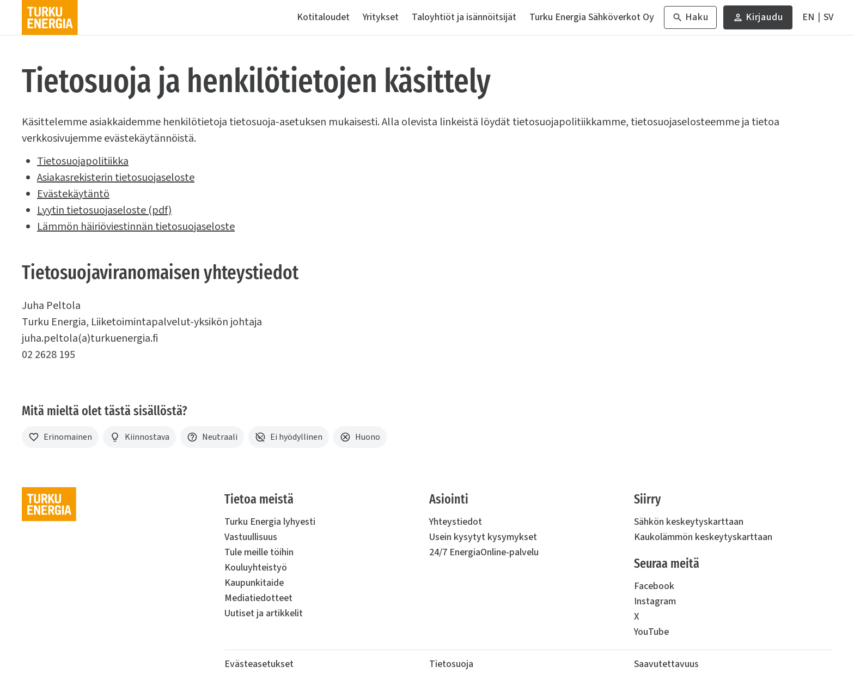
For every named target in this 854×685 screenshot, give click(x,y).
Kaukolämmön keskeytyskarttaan (703, 537)
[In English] (808, 17)
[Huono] (360, 437)
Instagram (655, 601)
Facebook (654, 586)
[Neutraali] (212, 437)
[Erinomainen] (60, 437)
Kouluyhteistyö (255, 567)
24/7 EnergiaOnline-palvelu (484, 552)
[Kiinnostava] (139, 437)
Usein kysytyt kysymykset (483, 537)
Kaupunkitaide (254, 583)
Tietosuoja (451, 664)
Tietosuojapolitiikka (83, 161)
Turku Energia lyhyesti (269, 522)
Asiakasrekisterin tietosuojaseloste (115, 177)
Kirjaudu (758, 19)
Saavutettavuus (666, 664)
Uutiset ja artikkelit (263, 613)
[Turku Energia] (50, 17)
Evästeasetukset (259, 664)
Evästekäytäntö (73, 194)
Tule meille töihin (259, 552)
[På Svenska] (828, 17)
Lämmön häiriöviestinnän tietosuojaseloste (136, 226)
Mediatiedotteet (258, 598)
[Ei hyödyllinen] (288, 437)
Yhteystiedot (455, 522)
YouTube (651, 632)
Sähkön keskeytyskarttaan (688, 522)
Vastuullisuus (250, 537)
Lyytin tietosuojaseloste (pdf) (104, 210)
